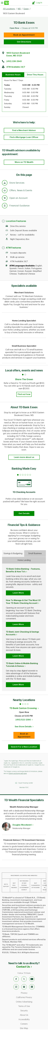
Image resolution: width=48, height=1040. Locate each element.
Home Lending (24, 560)
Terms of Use (32, 1006)
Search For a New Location (24, 747)
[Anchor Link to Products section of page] (4, 198)
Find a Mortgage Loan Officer (24, 137)
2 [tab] (23, 704)
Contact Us (32, 966)
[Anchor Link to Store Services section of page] (4, 183)
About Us (33, 1015)
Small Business (35, 553)
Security (33, 1011)
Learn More (18, 593)
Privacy (34, 993)
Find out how (24, 394)
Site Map (33, 1028)
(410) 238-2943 (14, 61)
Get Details (24, 513)
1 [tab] (20, 704)
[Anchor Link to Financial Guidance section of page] (4, 206)
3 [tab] (25, 704)
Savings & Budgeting (13, 553)
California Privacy (31, 997)
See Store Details (25, 727)
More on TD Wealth (24, 162)
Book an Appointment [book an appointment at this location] (24, 35)
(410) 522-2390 (23, 720)
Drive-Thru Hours (35, 75)
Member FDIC (24, 787)
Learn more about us (24, 457)
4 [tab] (27, 704)
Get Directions (24, 42)
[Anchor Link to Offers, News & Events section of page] (4, 191)
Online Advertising (31, 1002)
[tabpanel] (24, 494)
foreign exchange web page (18, 773)
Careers (33, 1024)
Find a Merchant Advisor (24, 130)
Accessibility (32, 1019)
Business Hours (13, 75)
